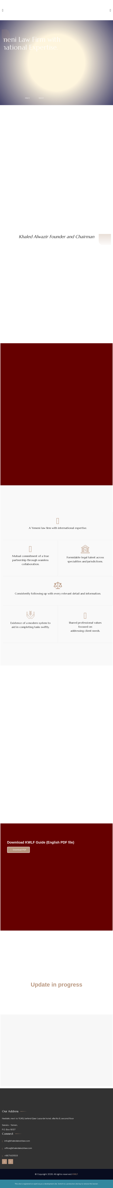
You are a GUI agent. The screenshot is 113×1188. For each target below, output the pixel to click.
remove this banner (90, 1184)
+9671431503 (10, 1155)
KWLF (75, 1174)
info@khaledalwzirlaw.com (16, 1140)
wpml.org (36, 1184)
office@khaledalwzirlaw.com (17, 1148)
